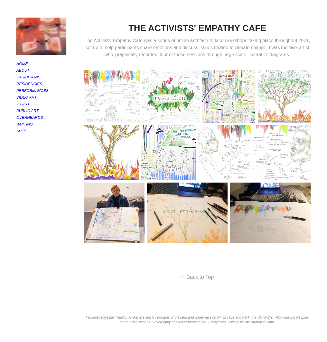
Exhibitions (28, 77)
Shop (21, 131)
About (23, 70)
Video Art (26, 97)
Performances (32, 90)
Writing (24, 124)
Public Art (27, 111)
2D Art (23, 104)
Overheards (29, 117)
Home (22, 63)
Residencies (29, 84)
